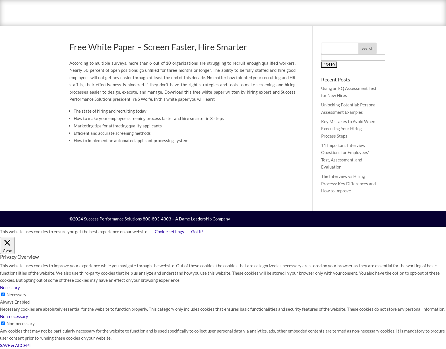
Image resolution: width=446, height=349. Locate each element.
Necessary (16, 294)
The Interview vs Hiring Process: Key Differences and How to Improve (348, 183)
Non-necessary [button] (14, 316)
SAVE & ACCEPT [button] (15, 345)
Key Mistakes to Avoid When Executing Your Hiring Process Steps (348, 128)
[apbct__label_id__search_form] (353, 57)
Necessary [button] (10, 287)
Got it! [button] (197, 231)
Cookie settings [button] (169, 231)
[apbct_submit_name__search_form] (329, 65)
